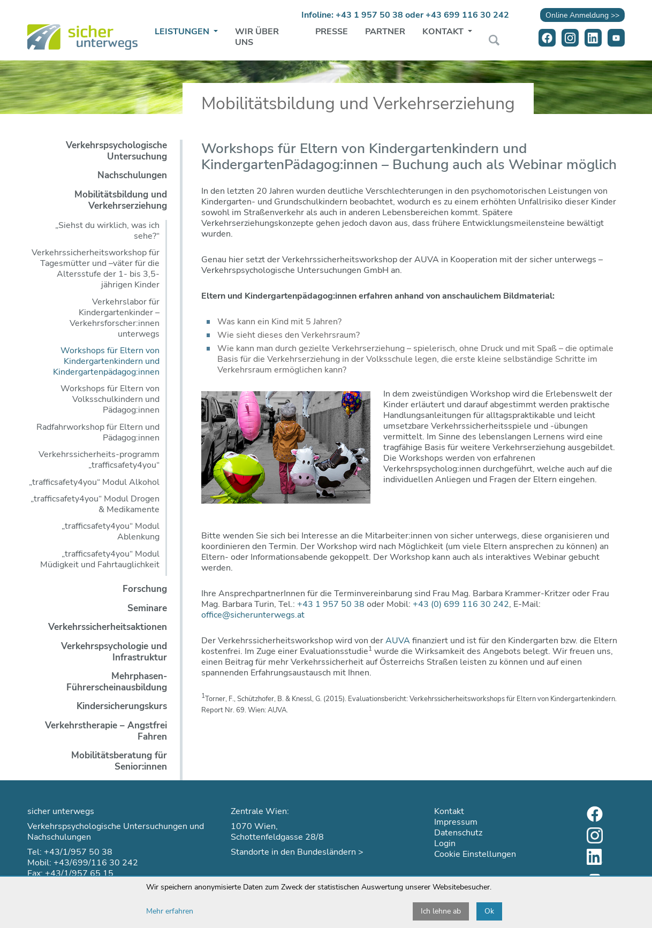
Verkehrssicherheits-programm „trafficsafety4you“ (99, 459)
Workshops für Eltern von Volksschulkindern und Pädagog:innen (110, 399)
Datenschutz (458, 833)
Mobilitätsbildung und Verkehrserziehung (120, 200)
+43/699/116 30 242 (96, 863)
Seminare (147, 608)
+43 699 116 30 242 (467, 15)
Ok (489, 911)
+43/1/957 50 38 (78, 852)
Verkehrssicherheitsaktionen (107, 627)
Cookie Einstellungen (475, 854)
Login (445, 843)
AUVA (397, 640)
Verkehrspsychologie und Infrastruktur (114, 652)
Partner (385, 31)
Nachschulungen (132, 175)
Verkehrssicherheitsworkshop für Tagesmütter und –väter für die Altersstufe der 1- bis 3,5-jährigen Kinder (96, 269)
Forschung (145, 589)
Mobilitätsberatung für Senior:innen (119, 761)
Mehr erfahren (169, 911)
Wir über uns (257, 37)
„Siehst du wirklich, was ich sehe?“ (107, 230)
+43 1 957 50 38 (369, 15)
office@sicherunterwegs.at (253, 615)
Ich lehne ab (441, 911)
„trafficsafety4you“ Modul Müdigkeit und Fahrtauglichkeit (100, 559)
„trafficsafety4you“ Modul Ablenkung (111, 531)
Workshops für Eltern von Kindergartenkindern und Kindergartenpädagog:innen (106, 361)
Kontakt (444, 31)
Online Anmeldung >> (582, 15)
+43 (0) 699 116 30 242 (461, 604)
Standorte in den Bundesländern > (297, 852)
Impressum (455, 822)
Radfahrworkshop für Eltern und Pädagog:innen (98, 432)
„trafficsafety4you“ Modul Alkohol (94, 482)
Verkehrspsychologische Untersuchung (116, 151)
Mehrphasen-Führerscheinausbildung (116, 682)
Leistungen (183, 31)
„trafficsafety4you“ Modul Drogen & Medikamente (95, 504)
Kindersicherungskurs (122, 706)
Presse (331, 31)
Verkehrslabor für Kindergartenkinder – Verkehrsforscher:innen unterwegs (115, 318)
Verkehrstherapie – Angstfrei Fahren (106, 731)
